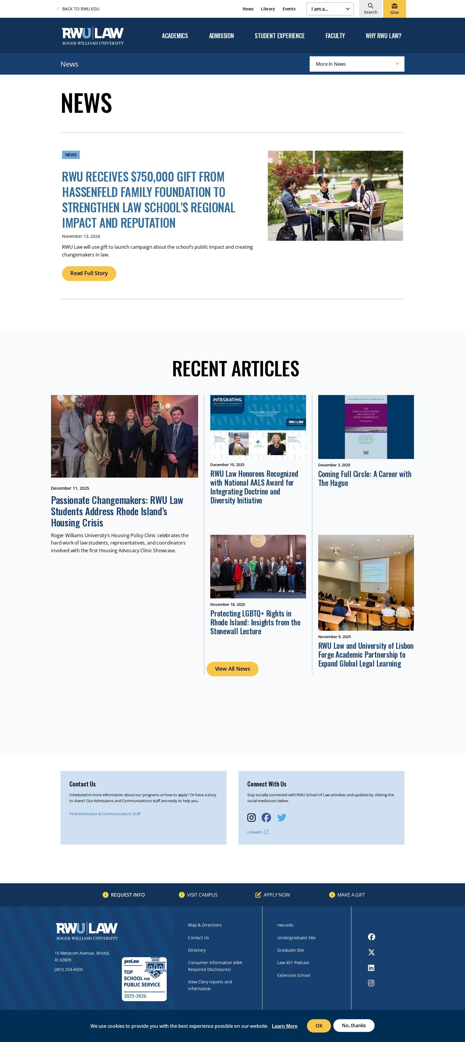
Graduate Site (290, 950)
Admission (221, 36)
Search (371, 12)
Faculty (335, 36)
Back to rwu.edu (78, 9)
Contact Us (198, 937)
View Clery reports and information (210, 985)
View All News (232, 668)
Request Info (128, 895)
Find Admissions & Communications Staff (104, 813)
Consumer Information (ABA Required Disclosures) (215, 966)
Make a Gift (351, 895)
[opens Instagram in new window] (251, 817)
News (248, 9)
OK (319, 1025)
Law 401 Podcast (293, 962)
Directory (197, 950)
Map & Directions (205, 925)
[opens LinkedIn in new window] (371, 967)
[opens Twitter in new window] (281, 817)
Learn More (284, 1026)
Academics (175, 36)
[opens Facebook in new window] (266, 817)
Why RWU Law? (384, 36)
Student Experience (280, 36)
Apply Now (277, 895)
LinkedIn (254, 832)
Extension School (293, 975)
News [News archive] (71, 155)
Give (394, 12)
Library (268, 9)
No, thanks (354, 1025)
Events (289, 9)
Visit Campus (202, 895)
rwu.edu (285, 925)
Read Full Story (89, 273)
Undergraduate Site (296, 937)
